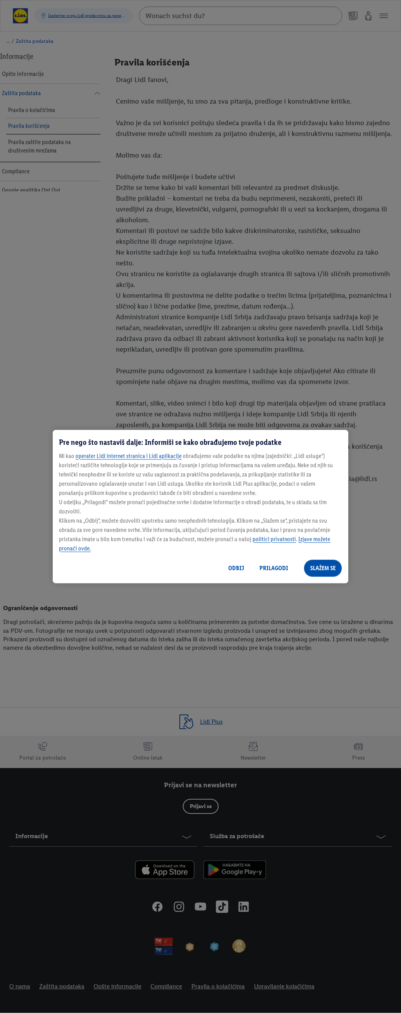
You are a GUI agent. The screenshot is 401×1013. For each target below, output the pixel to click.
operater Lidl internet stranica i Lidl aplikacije (128, 456)
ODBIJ (236, 568)
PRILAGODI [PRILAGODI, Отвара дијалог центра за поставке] (273, 568)
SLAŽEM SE (323, 568)
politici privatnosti (274, 539)
